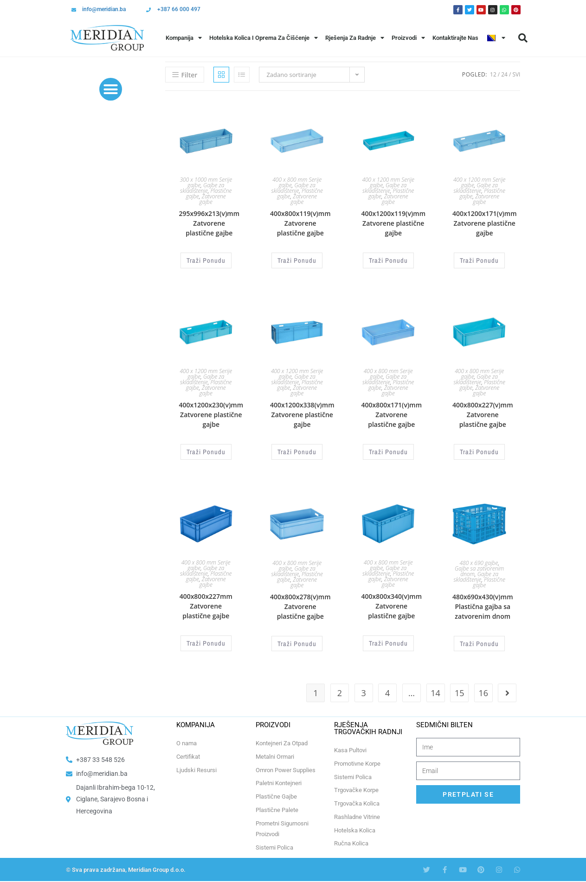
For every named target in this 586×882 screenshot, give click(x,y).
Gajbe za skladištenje (202, 188)
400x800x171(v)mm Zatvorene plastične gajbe (391, 413)
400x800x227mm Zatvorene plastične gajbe (206, 603)
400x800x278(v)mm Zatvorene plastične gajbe (300, 603)
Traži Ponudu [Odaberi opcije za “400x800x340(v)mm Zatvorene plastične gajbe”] (388, 639)
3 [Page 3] (363, 687)
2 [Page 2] (339, 687)
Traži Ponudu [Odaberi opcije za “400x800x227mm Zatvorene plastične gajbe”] (206, 639)
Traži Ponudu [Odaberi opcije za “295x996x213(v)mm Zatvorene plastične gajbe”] (206, 259)
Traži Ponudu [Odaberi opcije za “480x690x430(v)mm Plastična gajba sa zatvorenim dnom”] (479, 639)
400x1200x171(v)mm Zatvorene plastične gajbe (484, 223)
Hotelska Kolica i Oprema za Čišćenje (263, 37)
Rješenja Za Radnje (354, 37)
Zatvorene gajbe (213, 199)
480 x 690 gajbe (479, 559)
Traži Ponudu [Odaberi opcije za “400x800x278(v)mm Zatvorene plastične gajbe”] (297, 639)
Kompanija (184, 37)
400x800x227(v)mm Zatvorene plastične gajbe (482, 413)
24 (504, 74)
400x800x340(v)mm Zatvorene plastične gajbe (391, 603)
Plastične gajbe (489, 578)
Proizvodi (408, 37)
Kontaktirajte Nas (455, 37)
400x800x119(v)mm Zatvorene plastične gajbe (300, 223)
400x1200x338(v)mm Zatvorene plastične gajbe (302, 413)
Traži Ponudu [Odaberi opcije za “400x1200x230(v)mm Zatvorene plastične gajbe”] (206, 449)
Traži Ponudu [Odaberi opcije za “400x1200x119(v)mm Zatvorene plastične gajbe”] (388, 259)
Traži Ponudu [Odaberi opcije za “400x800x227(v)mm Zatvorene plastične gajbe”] (479, 449)
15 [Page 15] (459, 687)
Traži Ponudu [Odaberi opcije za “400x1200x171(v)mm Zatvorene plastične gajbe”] (479, 259)
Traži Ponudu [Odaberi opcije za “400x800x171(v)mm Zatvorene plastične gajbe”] (388, 449)
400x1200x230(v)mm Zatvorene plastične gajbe (211, 413)
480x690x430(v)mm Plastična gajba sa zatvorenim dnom (482, 603)
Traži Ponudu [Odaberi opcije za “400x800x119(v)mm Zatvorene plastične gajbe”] (297, 259)
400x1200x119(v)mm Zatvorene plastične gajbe (393, 223)
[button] (523, 38)
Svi (516, 74)
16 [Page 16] (484, 687)
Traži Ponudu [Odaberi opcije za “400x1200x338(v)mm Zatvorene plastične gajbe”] (297, 449)
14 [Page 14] (435, 687)
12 (493, 74)
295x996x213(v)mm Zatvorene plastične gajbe (209, 223)
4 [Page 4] (387, 687)
